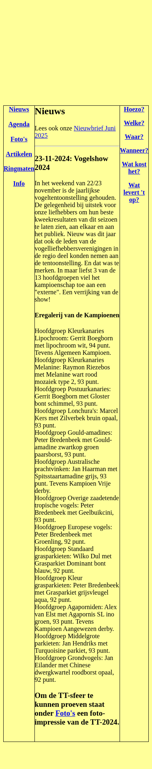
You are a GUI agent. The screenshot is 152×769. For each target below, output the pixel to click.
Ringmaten (19, 168)
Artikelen (19, 154)
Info (19, 183)
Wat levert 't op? (134, 192)
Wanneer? (134, 150)
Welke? (134, 122)
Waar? (134, 136)
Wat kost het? (134, 168)
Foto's (19, 139)
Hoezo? (134, 109)
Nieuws (19, 109)
